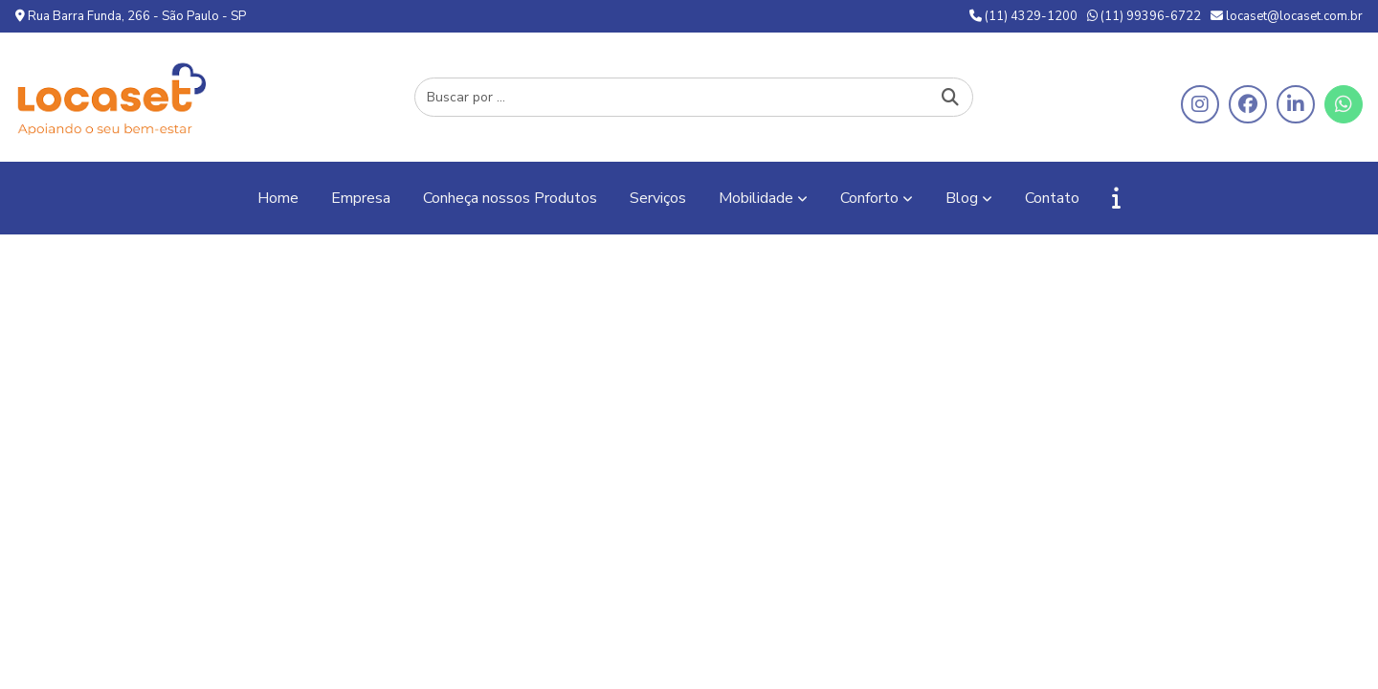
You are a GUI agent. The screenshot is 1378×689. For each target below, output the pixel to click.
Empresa (360, 198)
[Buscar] (950, 97)
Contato (1052, 198)
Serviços (658, 198)
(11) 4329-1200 (1023, 16)
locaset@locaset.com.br (1287, 16)
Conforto (869, 198)
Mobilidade (756, 198)
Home (278, 198)
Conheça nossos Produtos (510, 198)
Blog (961, 198)
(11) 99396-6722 (1144, 16)
